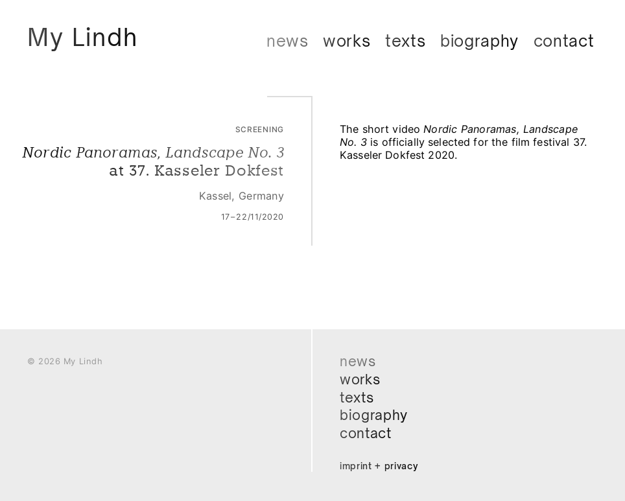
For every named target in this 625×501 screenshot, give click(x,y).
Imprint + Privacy (380, 465)
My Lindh (85, 38)
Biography (479, 41)
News (287, 41)
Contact (564, 41)
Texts (405, 41)
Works (347, 41)
